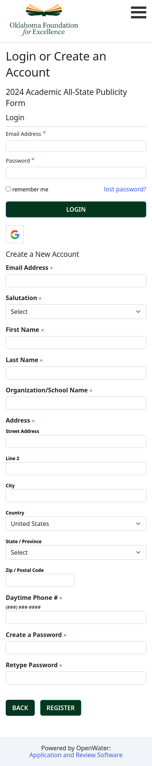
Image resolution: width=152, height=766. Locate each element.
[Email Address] (76, 280)
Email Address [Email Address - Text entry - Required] (26, 133)
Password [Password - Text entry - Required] (21, 160)
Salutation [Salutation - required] (24, 298)
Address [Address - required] (21, 420)
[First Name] (76, 342)
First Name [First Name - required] (25, 329)
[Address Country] (76, 523)
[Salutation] (76, 311)
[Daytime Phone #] (76, 617)
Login (76, 209)
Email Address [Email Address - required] (30, 267)
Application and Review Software (76, 755)
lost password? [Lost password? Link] (125, 189)
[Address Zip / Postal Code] (40, 580)
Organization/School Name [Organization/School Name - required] (50, 390)
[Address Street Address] (76, 441)
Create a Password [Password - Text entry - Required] (37, 634)
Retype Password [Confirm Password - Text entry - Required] (35, 665)
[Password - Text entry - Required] (76, 172)
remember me (30, 189)
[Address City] (76, 495)
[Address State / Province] (76, 552)
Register (61, 708)
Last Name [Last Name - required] (25, 360)
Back (20, 708)
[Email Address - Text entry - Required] (76, 146)
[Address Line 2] (76, 468)
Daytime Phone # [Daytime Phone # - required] (35, 597)
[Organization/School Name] (76, 403)
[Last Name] (76, 372)
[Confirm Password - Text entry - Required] (76, 677)
